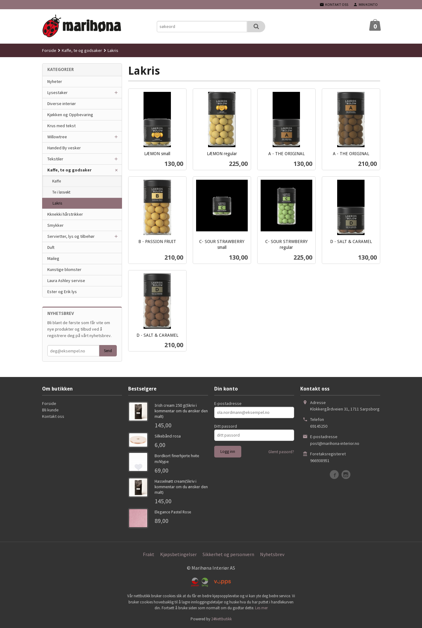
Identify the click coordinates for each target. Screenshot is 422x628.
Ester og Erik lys (62, 291)
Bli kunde (50, 410)
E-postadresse (228, 403)
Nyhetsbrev (272, 554)
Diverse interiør (61, 103)
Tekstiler (55, 159)
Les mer (261, 607)
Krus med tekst (61, 125)
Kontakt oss (53, 416)
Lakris (57, 203)
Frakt (148, 554)
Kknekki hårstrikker (65, 214)
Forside (49, 50)
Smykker (55, 225)
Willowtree (57, 136)
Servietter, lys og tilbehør (71, 236)
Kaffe (56, 181)
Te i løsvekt (61, 192)
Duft (50, 247)
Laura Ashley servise (66, 280)
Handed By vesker (64, 148)
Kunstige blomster (64, 269)
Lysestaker (57, 92)
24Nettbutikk (221, 619)
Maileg (53, 258)
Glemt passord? (281, 451)
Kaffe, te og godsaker (69, 170)
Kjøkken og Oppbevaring (70, 114)
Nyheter (54, 81)
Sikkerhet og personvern (228, 554)
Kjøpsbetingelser (178, 554)
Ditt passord (225, 426)
